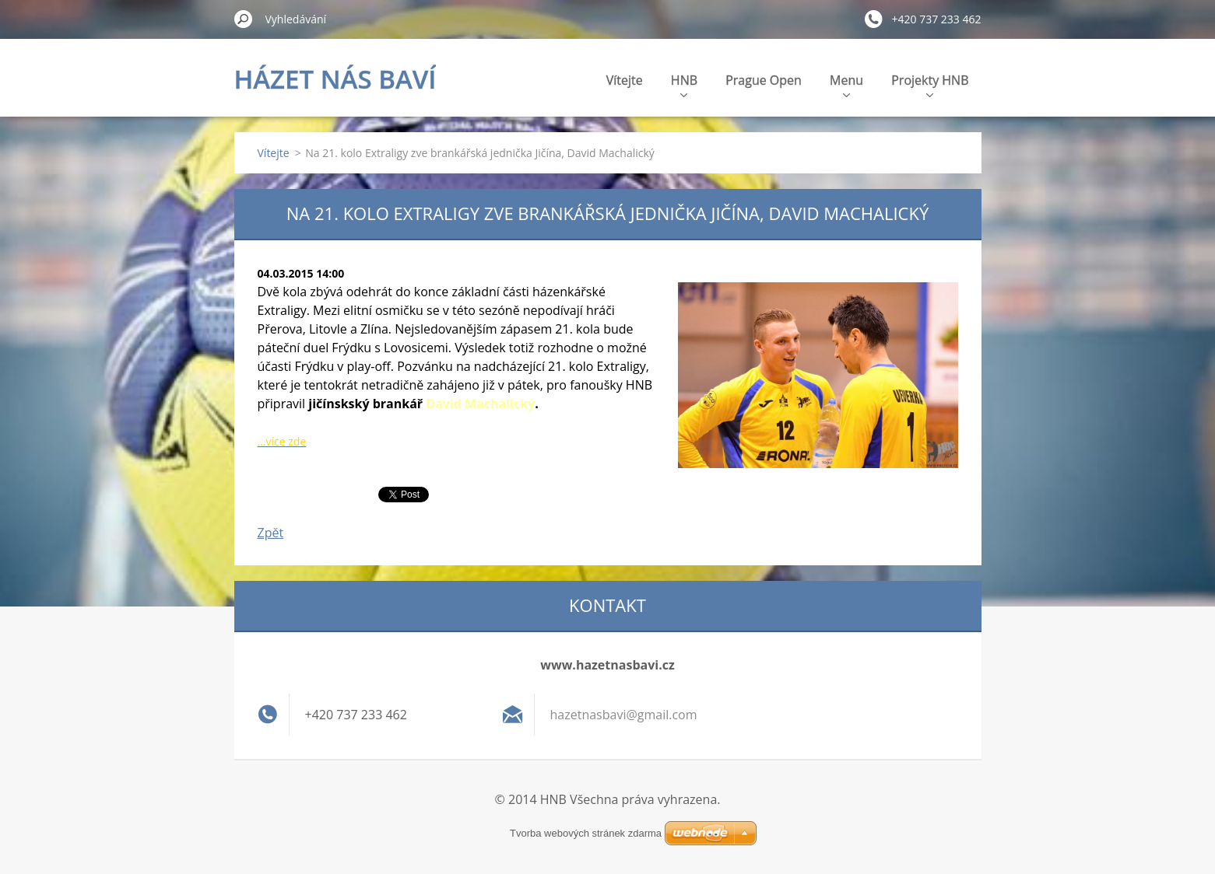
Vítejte (624, 80)
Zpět (271, 532)
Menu (846, 84)
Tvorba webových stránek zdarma (586, 833)
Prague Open (763, 80)
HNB (684, 84)
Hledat (243, 19)
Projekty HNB (929, 84)
